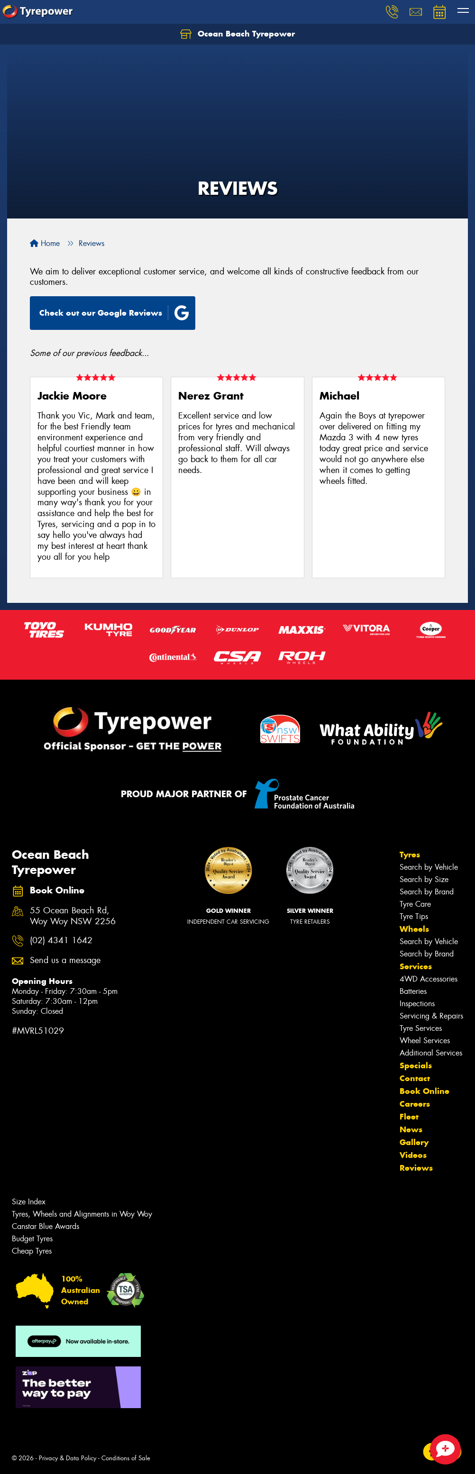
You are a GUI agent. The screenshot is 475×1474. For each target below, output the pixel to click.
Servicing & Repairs (431, 1016)
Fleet (409, 1116)
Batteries (413, 991)
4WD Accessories (428, 979)
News (411, 1129)
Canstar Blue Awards (45, 1226)
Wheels (414, 929)
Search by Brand (427, 892)
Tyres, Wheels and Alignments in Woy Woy (82, 1214)
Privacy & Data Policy (67, 1458)
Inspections (417, 1004)
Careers (415, 1104)
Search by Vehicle (429, 867)
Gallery (414, 1142)
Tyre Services (421, 1028)
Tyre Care (415, 904)
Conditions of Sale (125, 1458)
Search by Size (424, 879)
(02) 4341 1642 (61, 940)
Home (45, 243)
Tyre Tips (414, 916)
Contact (415, 1078)
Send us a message (65, 960)
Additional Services (431, 1053)
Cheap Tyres (32, 1251)
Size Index (29, 1202)
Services (416, 966)
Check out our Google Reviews (114, 312)
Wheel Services (425, 1041)
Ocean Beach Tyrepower (237, 34)
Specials (416, 1065)
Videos (413, 1155)
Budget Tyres (32, 1239)
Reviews (416, 1168)
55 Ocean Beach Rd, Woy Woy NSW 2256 (73, 916)
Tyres (410, 854)
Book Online (424, 1091)
